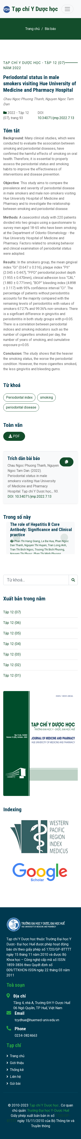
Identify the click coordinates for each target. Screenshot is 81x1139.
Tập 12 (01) (12, 675)
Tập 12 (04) (12, 644)
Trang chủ (32, 29)
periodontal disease (21, 407)
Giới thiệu (15, 1063)
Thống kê (15, 1070)
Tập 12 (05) (12, 633)
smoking (46, 397)
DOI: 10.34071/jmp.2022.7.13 (30, 496)
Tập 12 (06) (12, 623)
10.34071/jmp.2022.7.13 (56, 118)
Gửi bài (13, 1084)
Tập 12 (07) (12, 612)
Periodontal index (19, 397)
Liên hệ (13, 1077)
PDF (14, 436)
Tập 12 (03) (12, 654)
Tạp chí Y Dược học (44, 1105)
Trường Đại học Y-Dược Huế (48, 1110)
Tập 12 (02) (12, 665)
